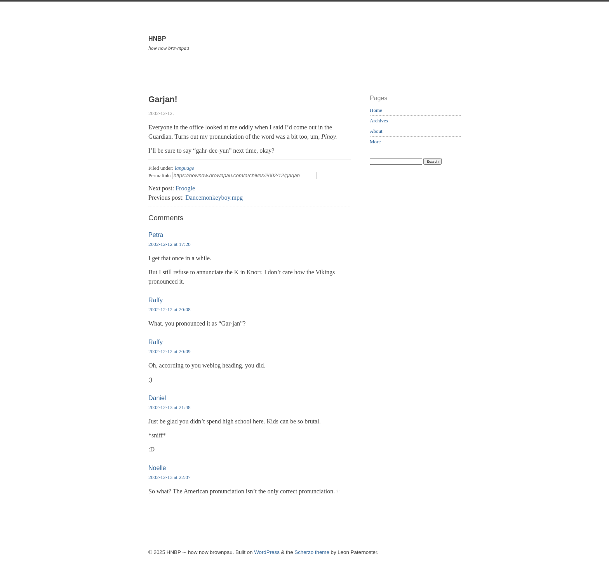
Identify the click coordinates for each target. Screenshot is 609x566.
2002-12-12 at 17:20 (169, 244)
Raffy (155, 300)
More (375, 142)
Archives (379, 121)
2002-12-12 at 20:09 (169, 351)
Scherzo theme (311, 552)
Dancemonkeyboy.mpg (214, 197)
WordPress (267, 552)
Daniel (157, 398)
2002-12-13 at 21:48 (169, 407)
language (184, 168)
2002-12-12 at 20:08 (169, 309)
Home (376, 110)
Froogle (185, 188)
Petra (155, 235)
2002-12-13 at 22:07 (169, 477)
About (376, 131)
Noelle (157, 468)
